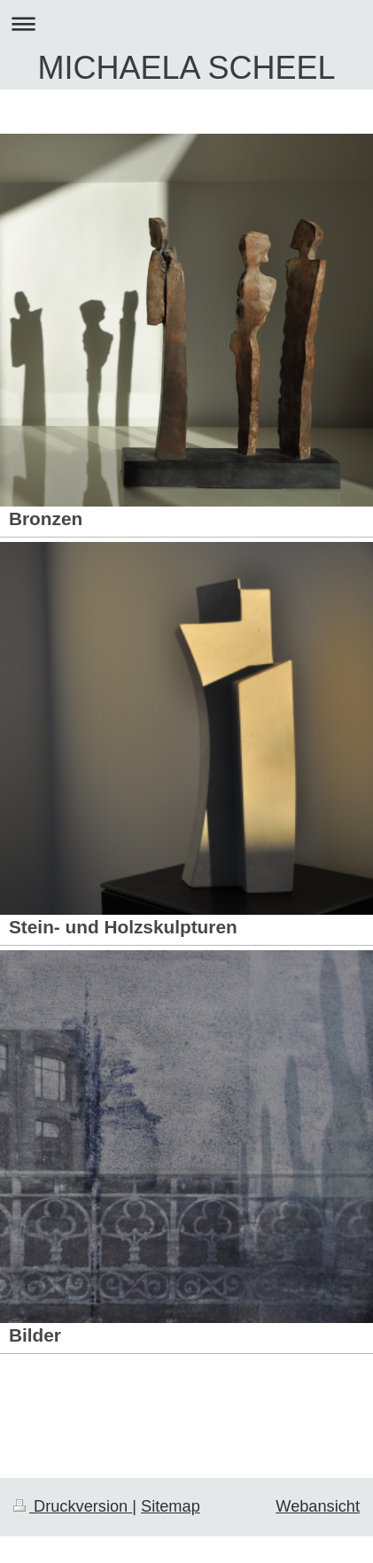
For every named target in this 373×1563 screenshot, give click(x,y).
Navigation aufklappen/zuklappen (186, 23)
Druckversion (72, 1506)
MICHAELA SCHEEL (186, 68)
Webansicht (318, 1506)
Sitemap (170, 1506)
